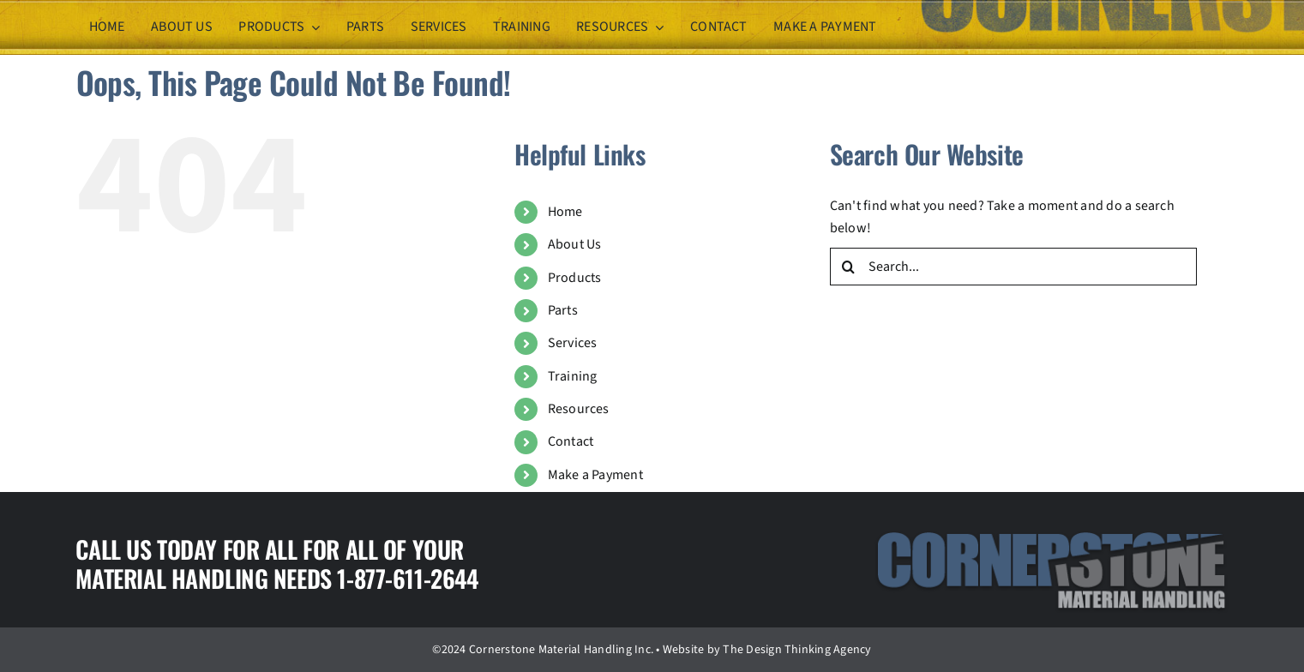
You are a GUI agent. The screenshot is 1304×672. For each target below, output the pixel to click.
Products (575, 277)
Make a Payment (595, 474)
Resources (579, 408)
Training (573, 376)
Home (565, 211)
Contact (571, 441)
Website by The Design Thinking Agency (767, 649)
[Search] (849, 266)
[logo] (1051, 537)
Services (573, 342)
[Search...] (1013, 266)
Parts (563, 310)
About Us (575, 244)
